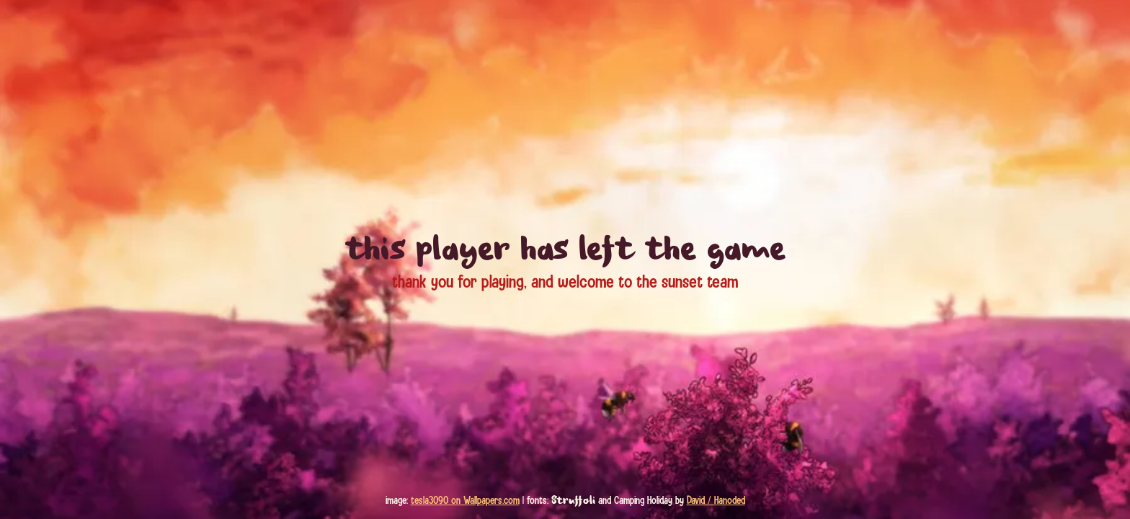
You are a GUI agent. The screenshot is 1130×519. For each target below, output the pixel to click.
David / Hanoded (716, 500)
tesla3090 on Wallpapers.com (465, 500)
